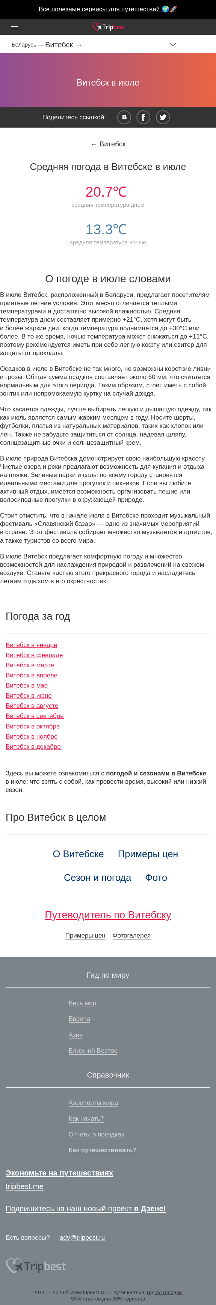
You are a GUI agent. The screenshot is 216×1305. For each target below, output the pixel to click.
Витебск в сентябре (35, 715)
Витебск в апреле (31, 675)
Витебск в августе (32, 705)
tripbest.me (25, 1186)
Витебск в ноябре (31, 736)
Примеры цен (148, 854)
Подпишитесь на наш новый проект (86, 1208)
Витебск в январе (31, 645)
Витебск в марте (30, 665)
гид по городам (165, 1292)
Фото (156, 877)
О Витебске (78, 854)
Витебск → (64, 44)
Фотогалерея (132, 935)
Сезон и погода (97, 877)
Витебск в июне (29, 695)
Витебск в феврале (34, 655)
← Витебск (108, 144)
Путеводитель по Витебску (108, 915)
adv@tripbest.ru (82, 1237)
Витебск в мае (27, 685)
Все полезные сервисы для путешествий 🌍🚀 (108, 9)
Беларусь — (28, 44)
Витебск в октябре (33, 726)
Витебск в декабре (33, 746)
